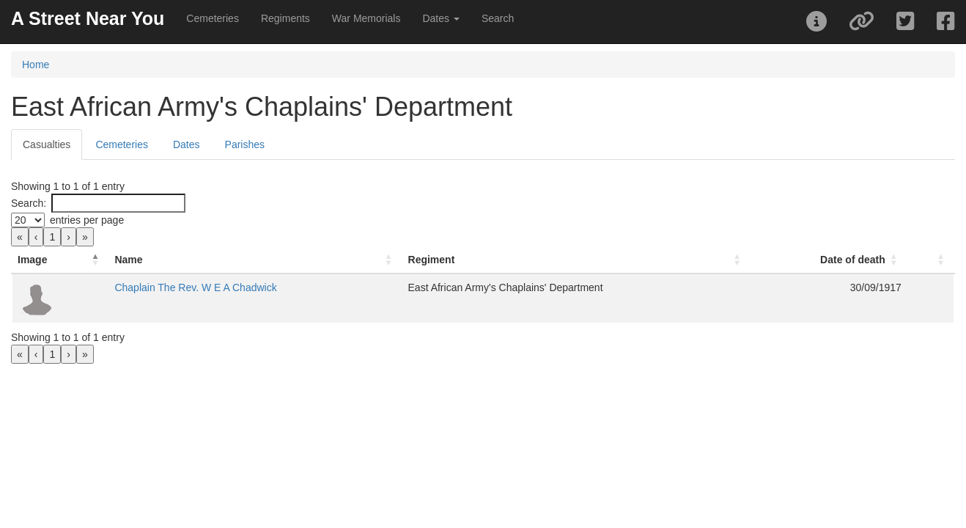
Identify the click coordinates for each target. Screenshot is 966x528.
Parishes (245, 144)
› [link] (68, 237)
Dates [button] (440, 18)
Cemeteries (212, 18)
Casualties (46, 144)
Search (498, 18)
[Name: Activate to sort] (301, 260)
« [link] (20, 237)
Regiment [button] (425, 259)
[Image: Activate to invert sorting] (109, 260)
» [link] (85, 237)
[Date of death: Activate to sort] (753, 260)
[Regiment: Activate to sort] (522, 260)
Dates (186, 144)
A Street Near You (87, 18)
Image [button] (32, 259)
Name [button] (226, 259)
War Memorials (366, 18)
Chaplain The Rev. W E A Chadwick (293, 287)
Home (35, 64)
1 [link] (52, 237)
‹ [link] (36, 237)
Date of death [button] (805, 259)
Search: (28, 203)
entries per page (87, 220)
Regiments (285, 18)
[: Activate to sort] (907, 260)
